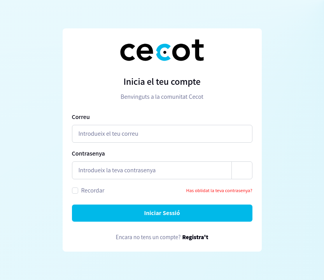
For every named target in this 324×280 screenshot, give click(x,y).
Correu (81, 117)
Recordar (93, 190)
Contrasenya (88, 153)
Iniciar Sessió (162, 213)
